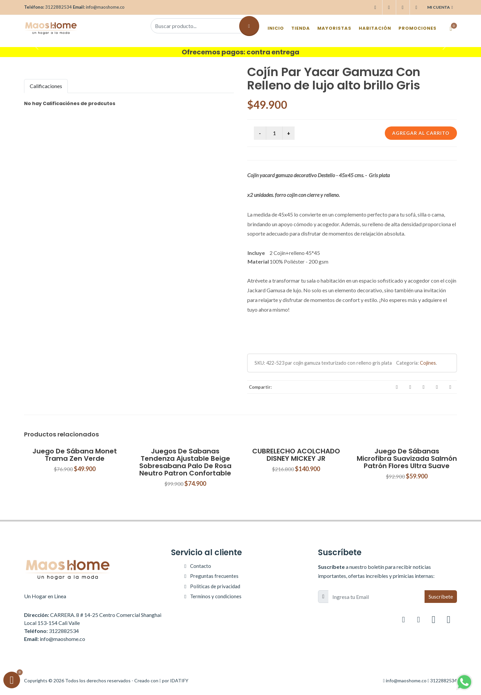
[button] (36, 45)
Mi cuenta (440, 7)
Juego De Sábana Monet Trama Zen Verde (74, 454)
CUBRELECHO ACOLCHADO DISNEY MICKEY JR (296, 454)
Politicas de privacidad (215, 586)
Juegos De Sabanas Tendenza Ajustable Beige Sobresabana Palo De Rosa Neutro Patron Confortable (185, 462)
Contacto (200, 566)
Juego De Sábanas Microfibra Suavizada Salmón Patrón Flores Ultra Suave (407, 458)
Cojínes (428, 363)
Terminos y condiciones (216, 596)
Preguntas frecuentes (214, 576)
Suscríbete (441, 596)
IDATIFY (179, 680)
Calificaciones (46, 86)
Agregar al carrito (421, 133)
